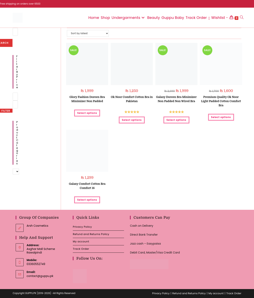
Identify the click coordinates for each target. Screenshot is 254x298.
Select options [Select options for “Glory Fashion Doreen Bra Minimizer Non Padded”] (87, 113)
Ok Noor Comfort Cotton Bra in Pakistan (132, 99)
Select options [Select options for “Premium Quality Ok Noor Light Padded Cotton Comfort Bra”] (221, 117)
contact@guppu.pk (40, 276)
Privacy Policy (82, 227)
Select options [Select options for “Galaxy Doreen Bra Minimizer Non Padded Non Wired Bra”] (176, 120)
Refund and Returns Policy (91, 234)
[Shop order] (88, 33)
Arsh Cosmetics (37, 226)
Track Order (81, 249)
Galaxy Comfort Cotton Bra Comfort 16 (87, 186)
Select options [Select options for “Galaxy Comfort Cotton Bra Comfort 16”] (87, 199)
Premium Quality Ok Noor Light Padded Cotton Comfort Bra (221, 101)
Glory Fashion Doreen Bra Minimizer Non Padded (87, 99)
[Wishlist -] (218, 18)
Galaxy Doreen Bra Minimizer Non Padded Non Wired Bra (176, 99)
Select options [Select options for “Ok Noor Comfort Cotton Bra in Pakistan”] (132, 120)
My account (81, 241)
